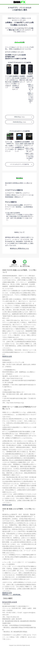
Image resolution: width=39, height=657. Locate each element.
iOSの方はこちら (19, 117)
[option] (8, 88)
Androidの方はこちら (19, 122)
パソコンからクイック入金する (19, 164)
